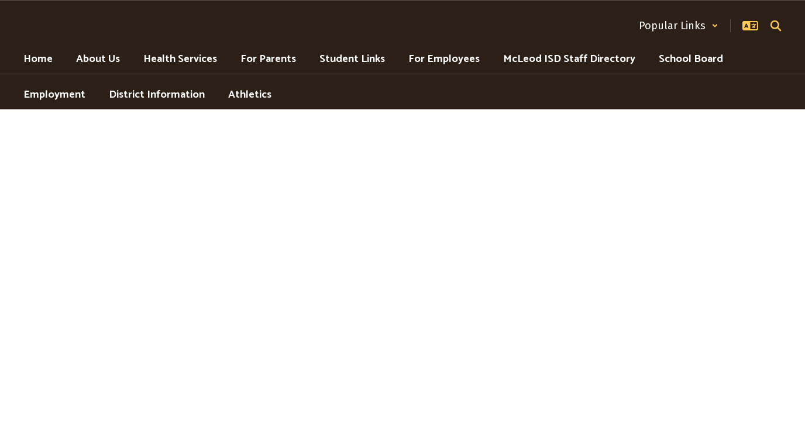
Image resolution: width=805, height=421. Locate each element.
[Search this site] (776, 26)
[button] (678, 25)
